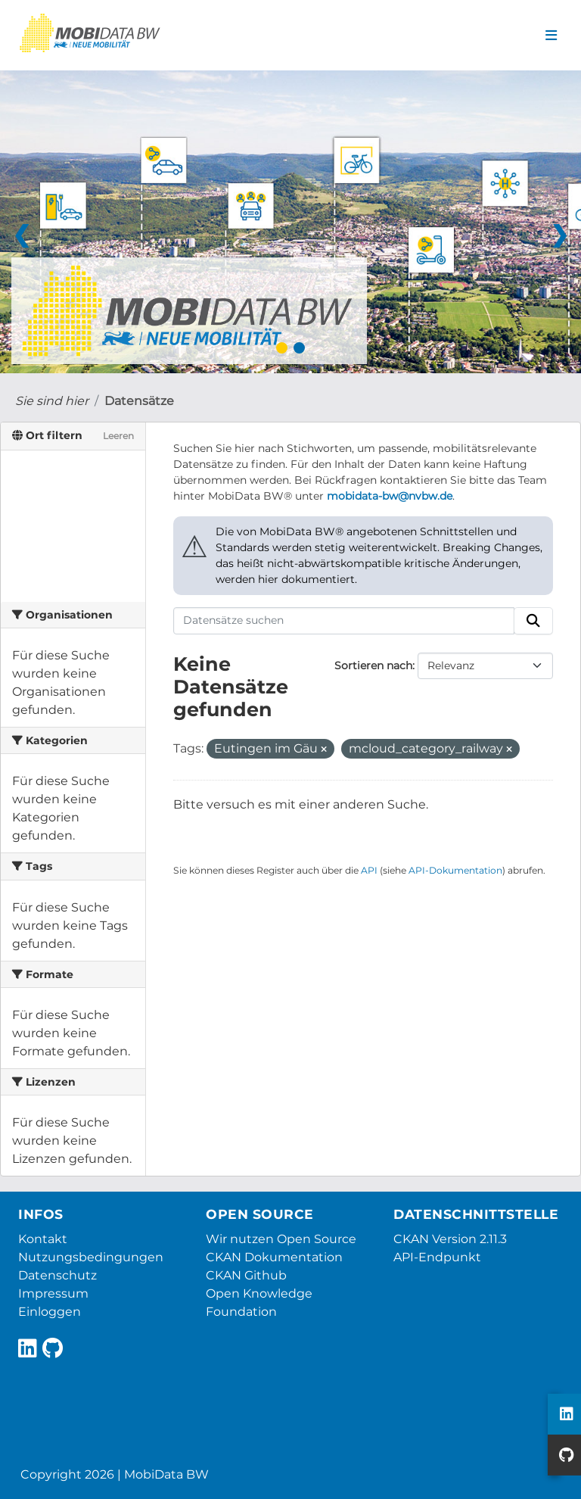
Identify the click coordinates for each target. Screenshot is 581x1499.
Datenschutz (57, 1275)
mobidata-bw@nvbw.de (389, 496)
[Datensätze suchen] (344, 620)
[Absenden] (533, 620)
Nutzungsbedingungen (90, 1257)
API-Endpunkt (437, 1257)
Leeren (118, 435)
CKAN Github (246, 1275)
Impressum (53, 1293)
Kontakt (42, 1239)
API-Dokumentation (455, 870)
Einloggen (49, 1311)
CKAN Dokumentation (274, 1257)
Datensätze (139, 401)
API (369, 870)
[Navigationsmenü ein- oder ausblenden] (551, 35)
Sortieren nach (373, 665)
